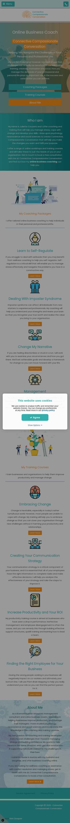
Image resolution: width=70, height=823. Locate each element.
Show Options (35, 425)
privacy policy (48, 410)
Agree (35, 417)
